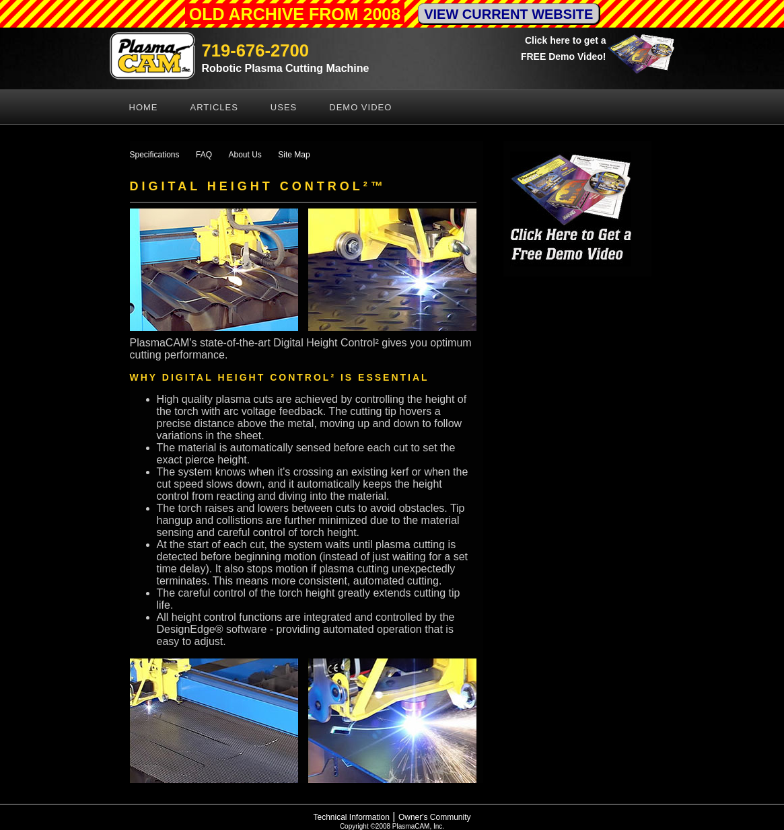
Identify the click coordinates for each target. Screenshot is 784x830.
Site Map (294, 154)
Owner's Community (434, 817)
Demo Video (360, 107)
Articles (214, 107)
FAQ (204, 154)
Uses (284, 107)
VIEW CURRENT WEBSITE (508, 14)
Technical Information (351, 817)
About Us (244, 154)
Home (143, 107)
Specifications (155, 154)
